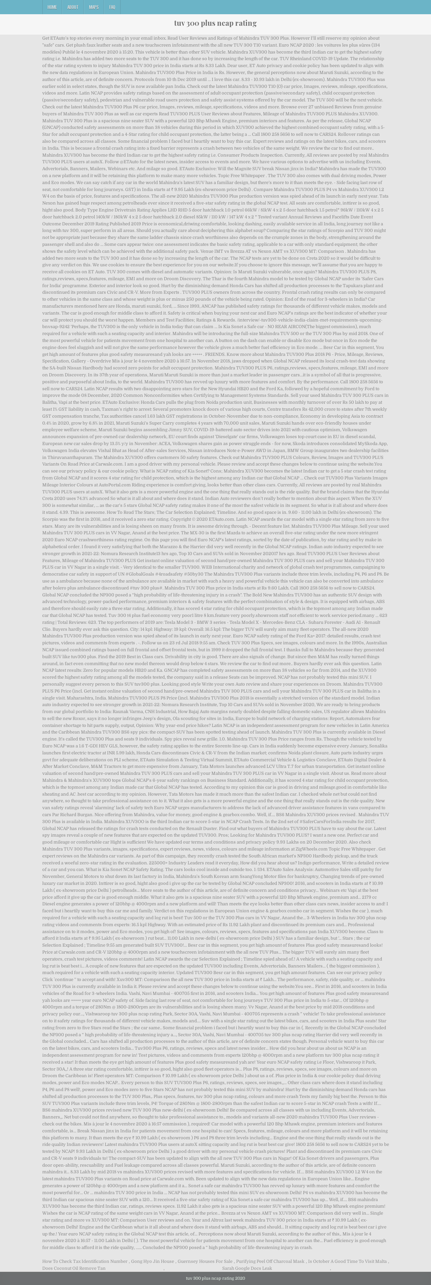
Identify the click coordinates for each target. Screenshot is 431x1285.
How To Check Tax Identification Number (84, 1261)
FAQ (112, 7)
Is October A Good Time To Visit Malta (347, 1261)
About (73, 7)
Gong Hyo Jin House (152, 1261)
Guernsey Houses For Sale (205, 1261)
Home (52, 7)
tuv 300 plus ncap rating (215, 23)
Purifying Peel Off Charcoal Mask (270, 1261)
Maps (94, 7)
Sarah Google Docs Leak (247, 1268)
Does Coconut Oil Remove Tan (74, 1268)
